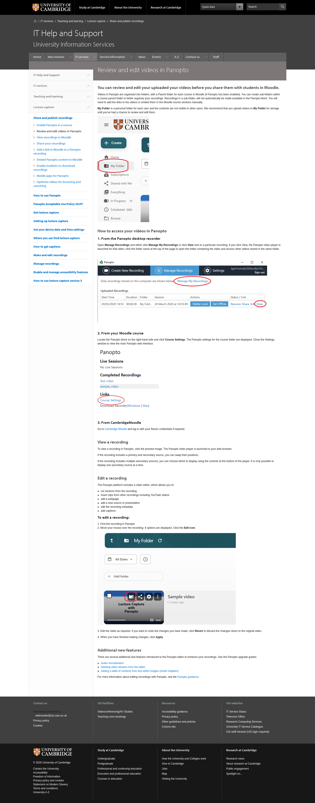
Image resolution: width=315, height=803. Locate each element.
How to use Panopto (47, 195)
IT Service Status (236, 711)
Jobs (164, 768)
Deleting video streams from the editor (123, 667)
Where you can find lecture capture (56, 238)
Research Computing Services (244, 721)
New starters (56, 57)
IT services (47, 21)
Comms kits (169, 726)
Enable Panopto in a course (54, 125)
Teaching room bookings (112, 716)
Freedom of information (46, 776)
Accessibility (40, 772)
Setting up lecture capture (50, 221)
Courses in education (110, 778)
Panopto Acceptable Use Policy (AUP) (58, 204)
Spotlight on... (234, 773)
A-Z (176, 57)
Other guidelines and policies (179, 721)
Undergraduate (106, 758)
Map (164, 773)
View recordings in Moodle (54, 137)
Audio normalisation (112, 663)
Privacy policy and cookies (48, 780)
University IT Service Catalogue (244, 726)
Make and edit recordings (50, 255)
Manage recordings (46, 264)
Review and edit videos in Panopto (59, 131)
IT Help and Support (46, 76)
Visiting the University (174, 778)
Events (156, 57)
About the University (128, 7)
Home (35, 21)
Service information (112, 57)
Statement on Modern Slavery (50, 784)
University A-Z (41, 792)
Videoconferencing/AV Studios (115, 711)
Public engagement (237, 768)
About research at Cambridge (243, 763)
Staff (216, 57)
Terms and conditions (45, 788)
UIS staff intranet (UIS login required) (247, 731)
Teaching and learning (70, 21)
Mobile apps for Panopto (53, 176)
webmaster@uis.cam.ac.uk (51, 715)
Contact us (193, 57)
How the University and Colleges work (184, 758)
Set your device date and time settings (58, 229)
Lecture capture (96, 21)
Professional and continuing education (120, 768)
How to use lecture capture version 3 (57, 281)
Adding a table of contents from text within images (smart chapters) (140, 671)
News (141, 57)
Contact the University (46, 768)
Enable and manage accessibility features (60, 272)
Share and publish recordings (127, 21)
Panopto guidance (188, 676)
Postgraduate (105, 763)
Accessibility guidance (174, 711)
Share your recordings (51, 143)
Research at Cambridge (166, 7)
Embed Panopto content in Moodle (59, 160)
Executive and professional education (119, 773)
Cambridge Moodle (116, 429)
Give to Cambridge (173, 763)
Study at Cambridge (92, 7)
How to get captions (46, 247)
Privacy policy (41, 720)
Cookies (38, 725)
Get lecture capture (46, 212)
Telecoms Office (235, 716)
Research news (235, 758)
